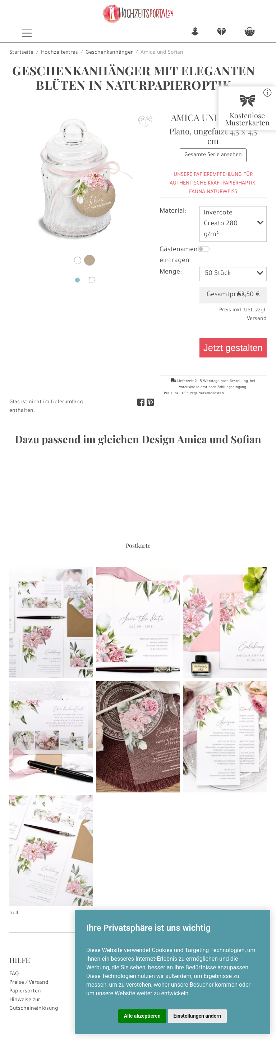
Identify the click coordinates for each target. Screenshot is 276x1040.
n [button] (195, 32)
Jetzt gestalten (233, 348)
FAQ (14, 974)
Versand (257, 319)
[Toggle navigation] (27, 33)
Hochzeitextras (59, 53)
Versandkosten (211, 394)
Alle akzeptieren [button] (142, 1016)
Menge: (170, 272)
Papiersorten (25, 992)
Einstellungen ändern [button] (197, 1016)
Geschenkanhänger (109, 53)
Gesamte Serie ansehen (213, 155)
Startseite (21, 53)
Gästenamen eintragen (179, 255)
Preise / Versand (29, 983)
